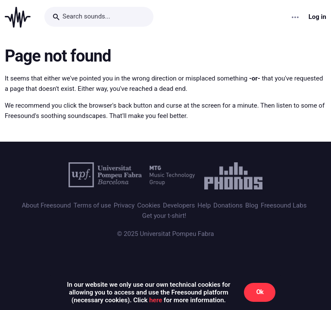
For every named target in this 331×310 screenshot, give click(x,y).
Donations (228, 205)
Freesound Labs (283, 205)
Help (204, 205)
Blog (251, 205)
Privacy (124, 205)
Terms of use (92, 205)
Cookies (148, 205)
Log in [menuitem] (317, 17)
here (155, 300)
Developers (179, 205)
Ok (259, 292)
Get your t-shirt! (164, 216)
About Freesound (46, 205)
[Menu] (296, 17)
